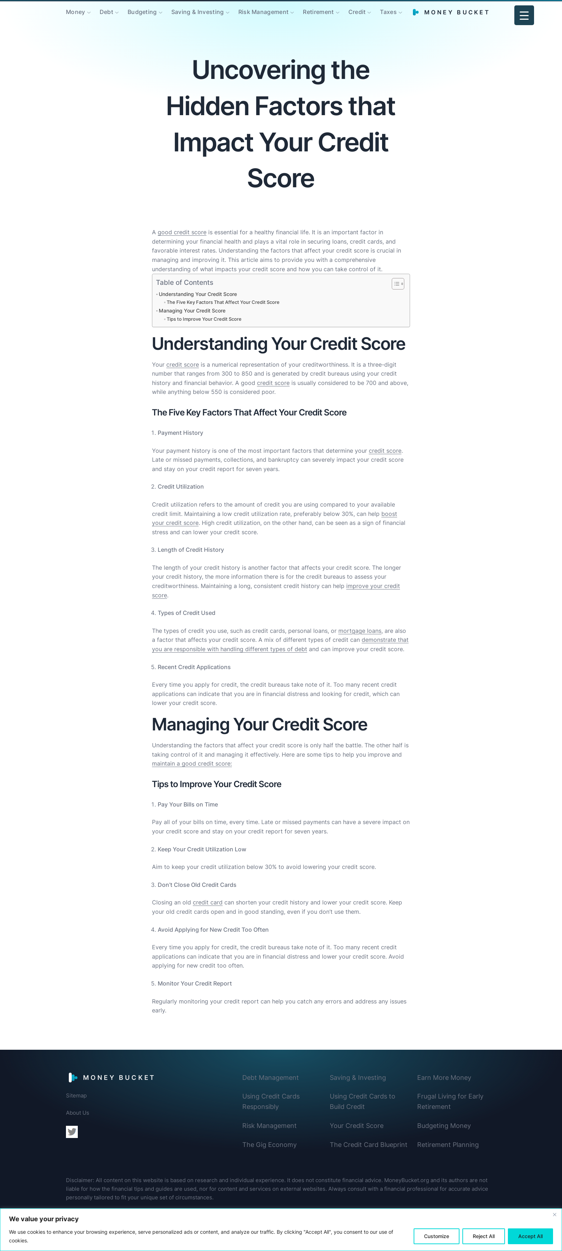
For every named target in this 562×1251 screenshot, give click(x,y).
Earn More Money (444, 1077)
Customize (436, 1236)
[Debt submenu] (117, 12)
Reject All (484, 1236)
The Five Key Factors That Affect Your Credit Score (223, 302)
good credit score (182, 232)
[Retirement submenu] (337, 12)
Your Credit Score (357, 1125)
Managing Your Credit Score (192, 310)
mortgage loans (359, 630)
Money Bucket (457, 12)
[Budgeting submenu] (160, 12)
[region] (281, 1229)
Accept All (530, 1236)
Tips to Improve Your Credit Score (204, 319)
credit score (182, 364)
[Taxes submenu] (400, 12)
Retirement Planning (448, 1144)
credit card (208, 902)
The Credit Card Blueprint (369, 1144)
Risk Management (269, 1125)
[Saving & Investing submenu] (227, 12)
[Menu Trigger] (524, 15)
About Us (77, 1112)
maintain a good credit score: (192, 763)
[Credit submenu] (369, 12)
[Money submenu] (89, 12)
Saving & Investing (358, 1077)
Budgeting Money (444, 1125)
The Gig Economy (269, 1144)
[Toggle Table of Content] (394, 284)
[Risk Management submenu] (292, 12)
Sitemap (76, 1095)
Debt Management (270, 1077)
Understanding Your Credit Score (198, 294)
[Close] (554, 1214)
